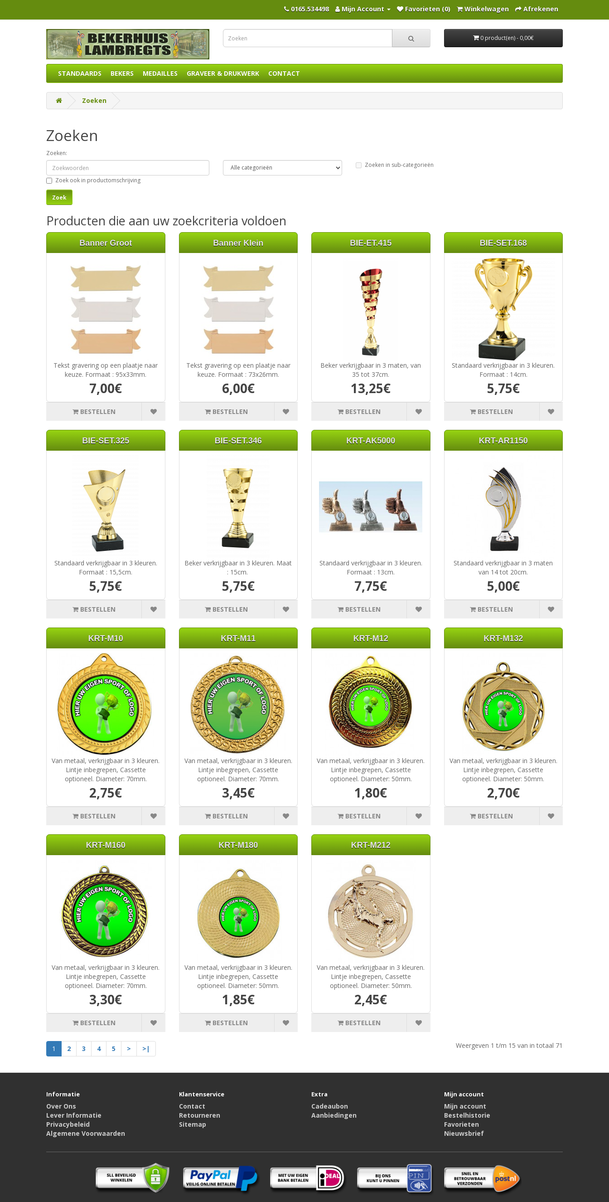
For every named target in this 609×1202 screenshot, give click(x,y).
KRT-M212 (371, 845)
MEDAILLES (160, 73)
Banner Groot (105, 243)
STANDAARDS (80, 73)
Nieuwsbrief (464, 1133)
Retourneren (199, 1115)
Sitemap (192, 1124)
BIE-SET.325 (105, 440)
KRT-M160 (106, 845)
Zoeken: (56, 153)
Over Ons (61, 1106)
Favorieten (461, 1124)
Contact (192, 1106)
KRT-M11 (238, 638)
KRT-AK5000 (370, 440)
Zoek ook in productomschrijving (93, 180)
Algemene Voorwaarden (85, 1133)
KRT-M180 (238, 845)
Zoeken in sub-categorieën (395, 165)
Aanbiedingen (334, 1115)
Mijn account (465, 1106)
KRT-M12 (370, 638)
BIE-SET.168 (503, 243)
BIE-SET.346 (238, 440)
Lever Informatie (74, 1115)
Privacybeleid (68, 1124)
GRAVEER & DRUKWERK (223, 73)
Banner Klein (238, 243)
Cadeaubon (329, 1106)
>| (146, 1048)
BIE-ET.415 (371, 243)
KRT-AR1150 (503, 440)
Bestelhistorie (467, 1115)
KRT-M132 (503, 638)
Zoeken (94, 100)
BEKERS (122, 73)
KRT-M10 (105, 638)
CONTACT (284, 73)
